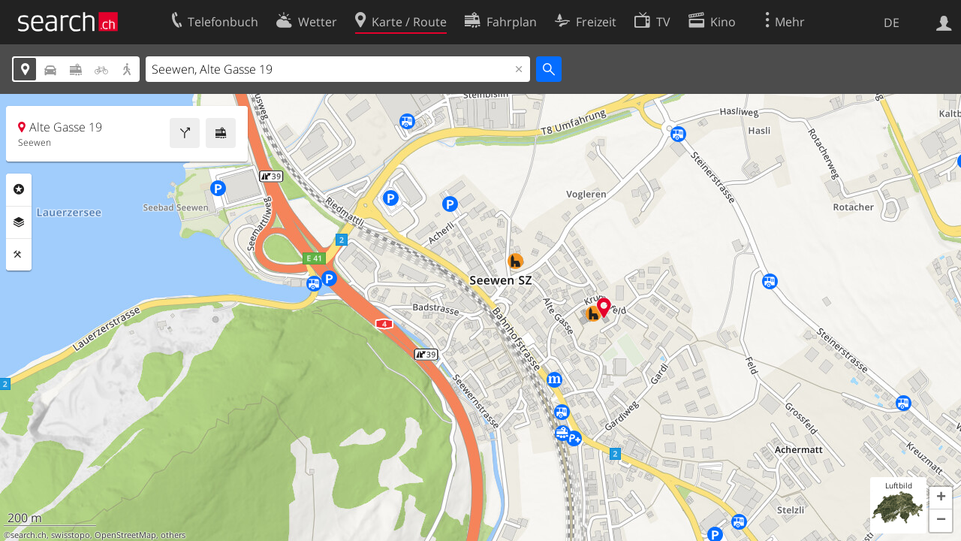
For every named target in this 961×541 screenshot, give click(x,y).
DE (891, 22)
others (173, 535)
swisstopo (70, 535)
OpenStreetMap (125, 535)
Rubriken (19, 189)
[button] (940, 498)
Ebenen (19, 222)
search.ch (29, 535)
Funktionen (19, 254)
